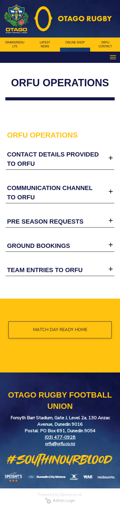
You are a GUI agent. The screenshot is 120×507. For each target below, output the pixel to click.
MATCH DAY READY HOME (60, 329)
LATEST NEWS (45, 44)
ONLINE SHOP (75, 42)
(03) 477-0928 (60, 437)
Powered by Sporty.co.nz (60, 494)
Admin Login (60, 500)
